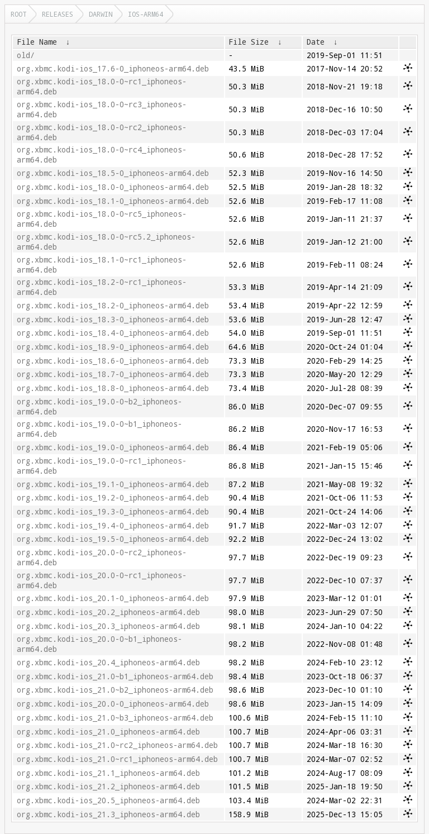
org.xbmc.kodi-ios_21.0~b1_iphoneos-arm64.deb (115, 676)
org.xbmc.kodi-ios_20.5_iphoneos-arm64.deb (108, 800)
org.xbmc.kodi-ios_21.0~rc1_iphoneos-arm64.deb (117, 759)
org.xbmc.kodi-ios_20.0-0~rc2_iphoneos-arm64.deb (102, 557)
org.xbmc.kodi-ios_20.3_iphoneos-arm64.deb (108, 626)
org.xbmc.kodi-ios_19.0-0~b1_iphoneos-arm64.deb (99, 429)
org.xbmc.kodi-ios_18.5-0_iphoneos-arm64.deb (113, 173)
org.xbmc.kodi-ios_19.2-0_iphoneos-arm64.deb (113, 498)
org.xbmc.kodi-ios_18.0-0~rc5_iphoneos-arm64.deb (102, 219)
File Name (37, 42)
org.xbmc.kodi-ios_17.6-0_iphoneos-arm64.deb (113, 69)
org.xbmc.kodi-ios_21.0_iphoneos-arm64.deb (108, 732)
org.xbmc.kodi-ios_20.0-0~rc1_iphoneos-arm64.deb (102, 580)
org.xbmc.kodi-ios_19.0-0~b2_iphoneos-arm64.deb (99, 407)
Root (18, 13)
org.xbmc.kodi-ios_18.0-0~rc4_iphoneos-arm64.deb (102, 155)
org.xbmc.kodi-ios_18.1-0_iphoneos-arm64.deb (113, 201)
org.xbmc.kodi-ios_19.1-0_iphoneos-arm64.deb (113, 484)
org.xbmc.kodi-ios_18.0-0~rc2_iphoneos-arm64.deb (102, 132)
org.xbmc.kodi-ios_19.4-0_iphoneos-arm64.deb (113, 526)
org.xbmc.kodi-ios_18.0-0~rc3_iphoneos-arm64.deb (102, 109)
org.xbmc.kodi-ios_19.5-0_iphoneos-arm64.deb (113, 539)
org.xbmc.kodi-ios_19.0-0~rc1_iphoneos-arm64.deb (102, 466)
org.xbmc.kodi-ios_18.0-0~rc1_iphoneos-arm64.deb (102, 87)
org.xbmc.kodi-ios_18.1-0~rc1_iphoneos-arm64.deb (102, 265)
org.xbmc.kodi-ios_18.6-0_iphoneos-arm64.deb (113, 361)
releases (57, 13)
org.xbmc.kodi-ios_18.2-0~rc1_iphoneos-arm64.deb (102, 287)
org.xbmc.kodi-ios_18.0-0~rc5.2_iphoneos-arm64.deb (106, 242)
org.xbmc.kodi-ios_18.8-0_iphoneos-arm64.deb (113, 388)
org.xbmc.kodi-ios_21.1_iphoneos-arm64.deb (108, 773)
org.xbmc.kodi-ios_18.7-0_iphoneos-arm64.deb (113, 374)
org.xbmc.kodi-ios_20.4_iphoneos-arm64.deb (108, 662)
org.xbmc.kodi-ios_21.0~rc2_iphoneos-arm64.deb (117, 745)
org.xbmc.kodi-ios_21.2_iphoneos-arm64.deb (108, 786)
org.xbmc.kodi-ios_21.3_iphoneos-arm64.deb (108, 814)
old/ (26, 55)
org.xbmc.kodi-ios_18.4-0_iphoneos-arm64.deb (113, 333)
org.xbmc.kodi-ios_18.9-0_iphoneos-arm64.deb (113, 347)
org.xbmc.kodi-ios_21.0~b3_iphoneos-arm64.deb (115, 718)
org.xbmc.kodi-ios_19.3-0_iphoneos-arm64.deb (113, 512)
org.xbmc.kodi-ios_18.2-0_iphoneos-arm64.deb (113, 306)
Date (316, 42)
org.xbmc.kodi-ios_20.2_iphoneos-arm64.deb (108, 612)
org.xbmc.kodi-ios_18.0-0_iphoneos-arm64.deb (113, 187)
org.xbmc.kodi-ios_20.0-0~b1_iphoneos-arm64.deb (99, 644)
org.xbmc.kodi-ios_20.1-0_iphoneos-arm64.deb (113, 598)
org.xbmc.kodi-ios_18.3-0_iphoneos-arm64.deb (113, 319)
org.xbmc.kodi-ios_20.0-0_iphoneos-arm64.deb (113, 704)
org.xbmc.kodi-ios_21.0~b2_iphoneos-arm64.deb (115, 690)
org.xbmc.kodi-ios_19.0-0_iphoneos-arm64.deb (113, 447)
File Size (248, 42)
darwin (100, 13)
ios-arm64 (145, 13)
